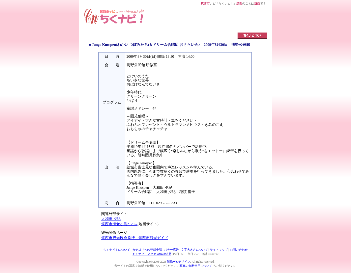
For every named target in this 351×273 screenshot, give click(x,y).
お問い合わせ (239, 249)
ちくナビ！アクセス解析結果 (152, 254)
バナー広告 (171, 249)
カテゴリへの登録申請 (147, 249)
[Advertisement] (207, 19)
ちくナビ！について (116, 249)
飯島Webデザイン (178, 261)
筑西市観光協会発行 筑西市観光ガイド (134, 238)
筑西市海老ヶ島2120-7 (119, 224)
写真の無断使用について (196, 266)
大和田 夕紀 (111, 219)
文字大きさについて (194, 249)
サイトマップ (219, 249)
